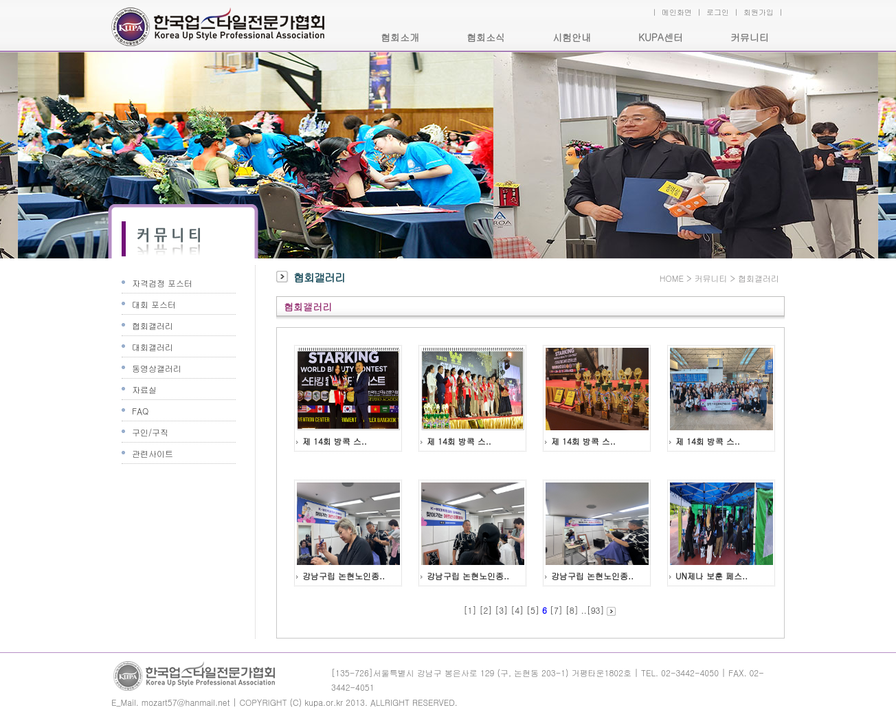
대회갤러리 (152, 347)
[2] (485, 610)
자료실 (144, 389)
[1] (470, 610)
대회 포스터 (154, 304)
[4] (517, 610)
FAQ (140, 411)
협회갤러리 (152, 325)
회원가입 (758, 12)
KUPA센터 (660, 37)
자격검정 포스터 (162, 283)
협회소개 (400, 37)
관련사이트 (152, 453)
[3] (501, 610)
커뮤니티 (749, 37)
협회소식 (486, 37)
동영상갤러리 (156, 368)
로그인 (717, 12)
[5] (532, 610)
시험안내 (571, 37)
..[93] (593, 610)
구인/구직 (150, 432)
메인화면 (677, 12)
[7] (556, 610)
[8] (572, 610)
